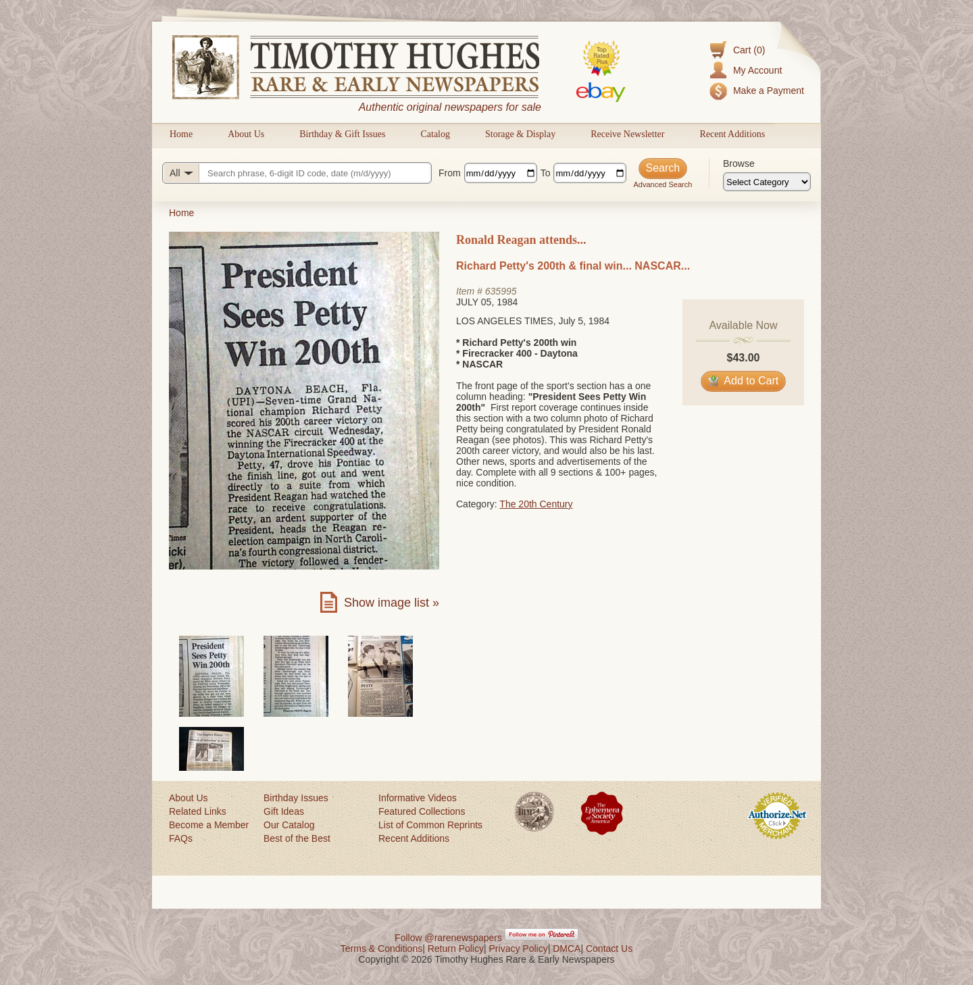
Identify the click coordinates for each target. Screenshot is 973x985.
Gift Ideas (284, 811)
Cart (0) (749, 50)
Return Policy (456, 948)
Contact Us (609, 948)
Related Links (197, 811)
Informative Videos (417, 797)
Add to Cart (743, 380)
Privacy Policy (518, 948)
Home (181, 134)
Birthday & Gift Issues (342, 134)
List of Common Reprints (430, 824)
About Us (246, 134)
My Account (757, 70)
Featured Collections (421, 811)
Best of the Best (297, 838)
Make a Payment (768, 90)
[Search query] (297, 173)
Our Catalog (289, 824)
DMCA (566, 948)
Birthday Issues (296, 797)
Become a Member (209, 824)
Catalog (435, 134)
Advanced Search (662, 184)
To (546, 173)
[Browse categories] (767, 181)
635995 (501, 291)
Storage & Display (520, 134)
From (450, 173)
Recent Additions (732, 134)
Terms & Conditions (381, 948)
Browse (739, 163)
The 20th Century (535, 504)
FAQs (181, 838)
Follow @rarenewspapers (448, 937)
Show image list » (391, 602)
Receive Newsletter (627, 134)
